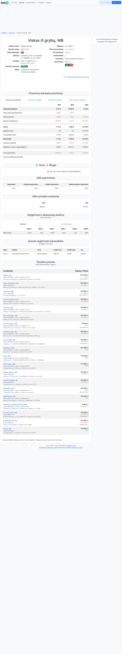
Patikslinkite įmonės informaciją (76, 77)
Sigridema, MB (8, 367)
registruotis (112, 41)
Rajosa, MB (7, 295)
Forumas (14, 3)
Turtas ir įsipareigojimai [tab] (77, 119)
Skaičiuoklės (30, 3)
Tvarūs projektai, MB (10, 319)
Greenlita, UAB (8, 408)
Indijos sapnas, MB (10, 391)
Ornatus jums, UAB (10, 432)
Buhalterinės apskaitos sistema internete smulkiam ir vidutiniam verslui (61, 467)
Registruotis (116, 2)
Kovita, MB (7, 448)
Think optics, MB (9, 383)
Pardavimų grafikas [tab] (55, 119)
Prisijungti (108, 2)
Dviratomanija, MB (10, 351)
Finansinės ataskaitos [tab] (13, 119)
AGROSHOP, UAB (9, 416)
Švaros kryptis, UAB (10, 343)
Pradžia (4, 33)
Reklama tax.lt (71, 465)
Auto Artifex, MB (9, 359)
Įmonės (21, 3)
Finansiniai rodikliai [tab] (35, 119)
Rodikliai (41, 3)
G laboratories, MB (10, 440)
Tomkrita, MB (8, 327)
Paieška (48, 3)
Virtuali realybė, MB (10, 400)
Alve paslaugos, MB (10, 335)
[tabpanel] (45, 151)
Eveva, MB (7, 375)
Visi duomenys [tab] (66, 243)
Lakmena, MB (8, 311)
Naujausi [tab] (23, 243)
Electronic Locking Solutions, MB (15, 424)
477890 (23, 69)
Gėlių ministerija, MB (10, 303)
